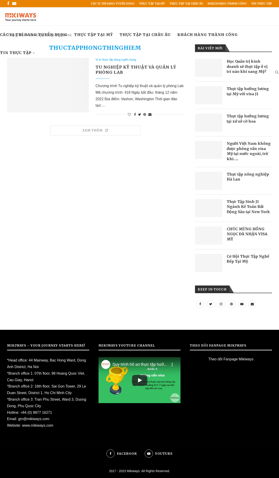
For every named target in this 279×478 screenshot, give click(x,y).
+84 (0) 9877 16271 (36, 412)
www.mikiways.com (37, 425)
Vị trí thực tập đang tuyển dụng (116, 59)
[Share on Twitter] (139, 114)
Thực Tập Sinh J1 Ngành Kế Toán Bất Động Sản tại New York (248, 206)
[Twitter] (210, 304)
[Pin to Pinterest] (144, 114)
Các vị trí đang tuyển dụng (113, 3)
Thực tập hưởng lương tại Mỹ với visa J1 (248, 91)
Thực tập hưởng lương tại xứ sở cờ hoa (248, 118)
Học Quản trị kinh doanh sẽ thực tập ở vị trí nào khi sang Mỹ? (247, 66)
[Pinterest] (231, 304)
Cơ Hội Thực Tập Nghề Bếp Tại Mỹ (248, 259)
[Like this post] (129, 114)
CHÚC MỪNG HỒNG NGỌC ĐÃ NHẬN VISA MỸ (247, 234)
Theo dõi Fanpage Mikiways (230, 359)
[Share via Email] (150, 114)
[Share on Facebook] (135, 114)
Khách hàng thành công (227, 3)
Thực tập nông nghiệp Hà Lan (248, 176)
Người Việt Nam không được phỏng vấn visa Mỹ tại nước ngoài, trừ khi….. (249, 151)
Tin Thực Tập (261, 3)
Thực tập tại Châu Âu (186, 3)
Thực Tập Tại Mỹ (152, 3)
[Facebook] (8, 3)
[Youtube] (14, 3)
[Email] (252, 304)
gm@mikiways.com (33, 419)
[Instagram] (221, 304)
